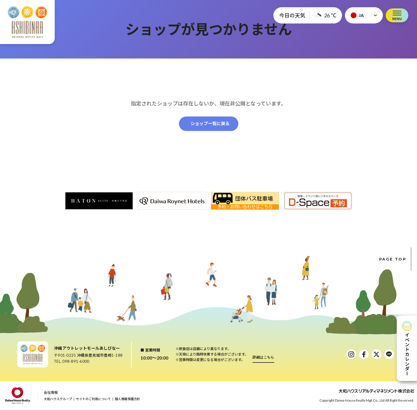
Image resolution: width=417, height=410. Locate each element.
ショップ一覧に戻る (210, 123)
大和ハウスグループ (58, 398)
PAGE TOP (395, 259)
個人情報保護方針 (127, 398)
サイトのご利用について (93, 398)
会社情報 (51, 392)
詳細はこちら (263, 357)
